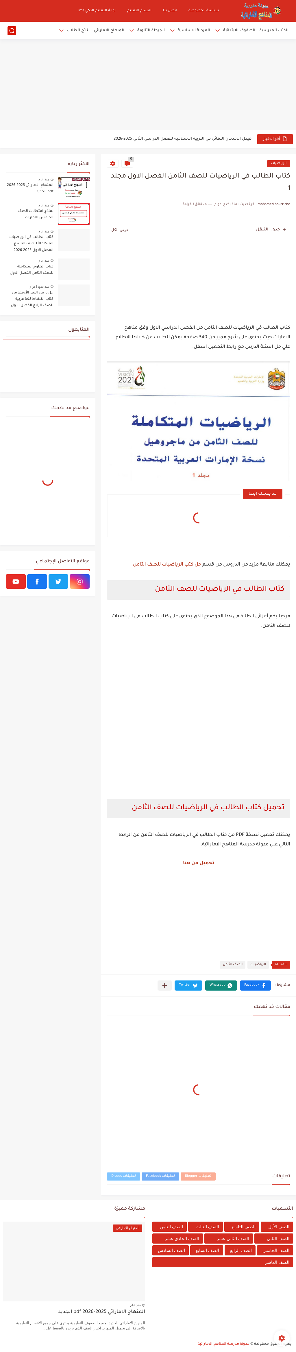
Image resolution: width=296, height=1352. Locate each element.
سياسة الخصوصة (203, 11)
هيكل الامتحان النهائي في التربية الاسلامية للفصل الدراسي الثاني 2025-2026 (182, 139)
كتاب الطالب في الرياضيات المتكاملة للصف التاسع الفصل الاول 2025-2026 (31, 243)
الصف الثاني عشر (233, 1238)
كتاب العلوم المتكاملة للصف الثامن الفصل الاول (31, 270)
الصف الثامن (233, 965)
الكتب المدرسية (274, 30)
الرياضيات (278, 163)
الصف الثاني (278, 1238)
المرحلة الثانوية (151, 30)
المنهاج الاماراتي (109, 30)
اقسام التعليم (139, 11)
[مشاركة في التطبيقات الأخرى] (165, 985)
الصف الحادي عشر (182, 1238)
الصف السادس (171, 1250)
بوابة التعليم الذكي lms (97, 11)
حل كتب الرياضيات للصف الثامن (167, 564)
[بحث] (12, 30)
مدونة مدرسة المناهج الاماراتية (223, 1344)
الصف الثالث (207, 1226)
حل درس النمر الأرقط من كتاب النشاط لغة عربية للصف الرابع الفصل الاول (32, 299)
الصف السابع (207, 1250)
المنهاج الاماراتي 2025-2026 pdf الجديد (30, 188)
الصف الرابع (241, 1250)
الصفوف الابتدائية (239, 30)
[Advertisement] (148, 85)
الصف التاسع (244, 1226)
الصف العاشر (277, 1262)
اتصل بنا (170, 11)
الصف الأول (278, 1226)
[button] (255, 985)
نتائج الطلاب (78, 30)
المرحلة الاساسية (194, 30)
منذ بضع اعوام (39, 287)
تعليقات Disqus (123, 1176)
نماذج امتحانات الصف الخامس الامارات (35, 214)
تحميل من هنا (198, 863)
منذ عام (43, 179)
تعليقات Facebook (160, 1176)
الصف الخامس (275, 1250)
